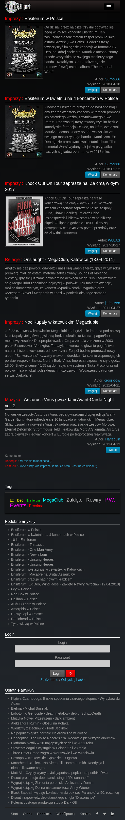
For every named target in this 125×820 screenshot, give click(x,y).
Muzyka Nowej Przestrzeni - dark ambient (43, 718)
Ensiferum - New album (29, 554)
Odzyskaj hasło (73, 680)
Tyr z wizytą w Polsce (27, 624)
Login (10, 634)
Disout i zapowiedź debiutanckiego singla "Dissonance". (53, 797)
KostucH (10, 466)
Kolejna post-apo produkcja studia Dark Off (44, 802)
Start (14, 814)
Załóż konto (49, 680)
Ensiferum (33, 500)
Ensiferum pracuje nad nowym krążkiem (41, 579)
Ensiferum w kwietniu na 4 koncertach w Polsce (71, 98)
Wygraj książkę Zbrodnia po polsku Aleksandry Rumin (52, 783)
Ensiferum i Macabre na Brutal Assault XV (43, 574)
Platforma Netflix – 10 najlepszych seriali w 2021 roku (52, 743)
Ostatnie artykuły (19, 690)
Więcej (92, 90)
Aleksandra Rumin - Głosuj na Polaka (40, 723)
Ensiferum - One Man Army (32, 550)
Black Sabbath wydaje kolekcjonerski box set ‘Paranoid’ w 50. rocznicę (65, 793)
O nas (27, 814)
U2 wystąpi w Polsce (27, 614)
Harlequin (11, 461)
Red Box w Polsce (25, 594)
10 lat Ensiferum (23, 540)
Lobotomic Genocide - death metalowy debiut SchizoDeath (56, 713)
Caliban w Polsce (24, 599)
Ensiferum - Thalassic (27, 545)
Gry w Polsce (21, 589)
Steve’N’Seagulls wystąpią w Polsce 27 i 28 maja (48, 748)
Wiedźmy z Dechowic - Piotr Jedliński (39, 728)
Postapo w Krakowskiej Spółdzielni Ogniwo (44, 758)
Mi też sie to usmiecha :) (36, 461)
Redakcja (44, 814)
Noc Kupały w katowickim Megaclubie (61, 322)
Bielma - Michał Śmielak (29, 708)
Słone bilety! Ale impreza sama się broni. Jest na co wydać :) (57, 466)
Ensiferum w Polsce (43, 18)
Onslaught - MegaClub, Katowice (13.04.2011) (69, 259)
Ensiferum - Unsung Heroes (32, 559)
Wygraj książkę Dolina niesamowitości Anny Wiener (50, 788)
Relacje (12, 259)
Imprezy (13, 18)
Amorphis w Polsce (25, 609)
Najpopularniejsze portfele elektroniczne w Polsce (49, 733)
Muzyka (12, 399)
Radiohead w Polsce (27, 619)
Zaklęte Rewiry (83, 500)
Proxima (36, 506)
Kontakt (85, 814)
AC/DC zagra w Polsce (28, 604)
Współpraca (65, 814)
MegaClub (53, 500)
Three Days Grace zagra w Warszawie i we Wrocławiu (52, 753)
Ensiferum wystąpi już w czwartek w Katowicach (48, 569)
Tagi (8, 486)
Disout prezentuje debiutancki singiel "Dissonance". (50, 778)
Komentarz (110, 90)
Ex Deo (16, 500)
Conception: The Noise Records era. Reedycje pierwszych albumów (63, 738)
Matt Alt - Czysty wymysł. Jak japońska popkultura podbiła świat (59, 773)
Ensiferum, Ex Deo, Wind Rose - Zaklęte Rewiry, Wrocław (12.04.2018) (65, 584)
